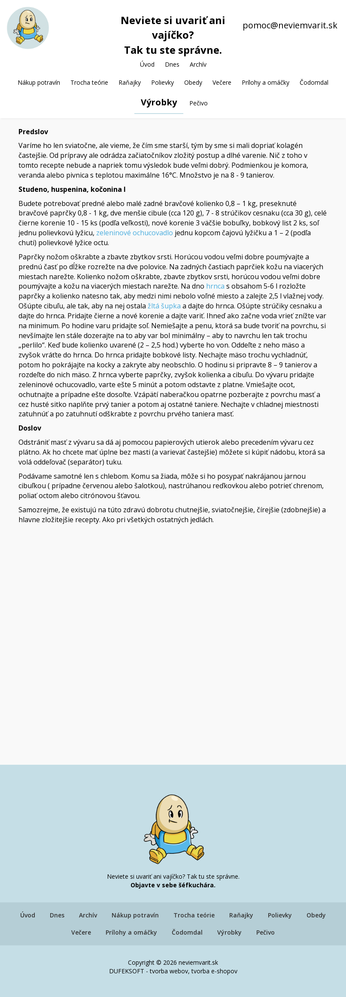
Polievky (162, 82)
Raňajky (129, 82)
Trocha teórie (89, 82)
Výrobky (159, 102)
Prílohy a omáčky (265, 82)
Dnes (172, 64)
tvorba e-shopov (214, 971)
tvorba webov (169, 971)
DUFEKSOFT (126, 971)
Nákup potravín (39, 82)
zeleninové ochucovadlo (134, 232)
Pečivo (198, 103)
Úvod (147, 64)
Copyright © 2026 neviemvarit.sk (173, 962)
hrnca (215, 286)
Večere (221, 82)
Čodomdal (314, 82)
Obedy (193, 82)
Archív (198, 64)
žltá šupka (163, 306)
